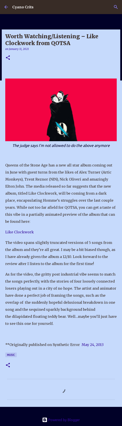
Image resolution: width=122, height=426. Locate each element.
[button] (8, 58)
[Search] (115, 7)
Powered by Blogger (61, 420)
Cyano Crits (23, 7)
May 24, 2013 (93, 344)
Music (11, 354)
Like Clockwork (19, 232)
